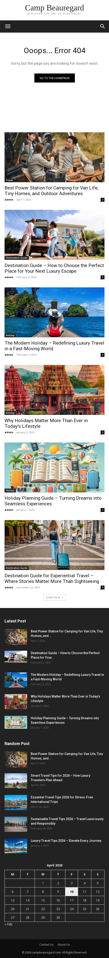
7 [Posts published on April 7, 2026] (27, 891)
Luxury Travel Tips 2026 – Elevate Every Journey (66, 840)
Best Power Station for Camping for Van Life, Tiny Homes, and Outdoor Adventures (51, 190)
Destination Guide (16, 257)
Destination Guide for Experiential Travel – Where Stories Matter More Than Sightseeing (52, 578)
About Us (64, 944)
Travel (9, 180)
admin (9, 199)
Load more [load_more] (54, 597)
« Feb (8, 924)
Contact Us (46, 944)
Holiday (10, 335)
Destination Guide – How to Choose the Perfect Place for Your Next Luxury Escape (54, 268)
